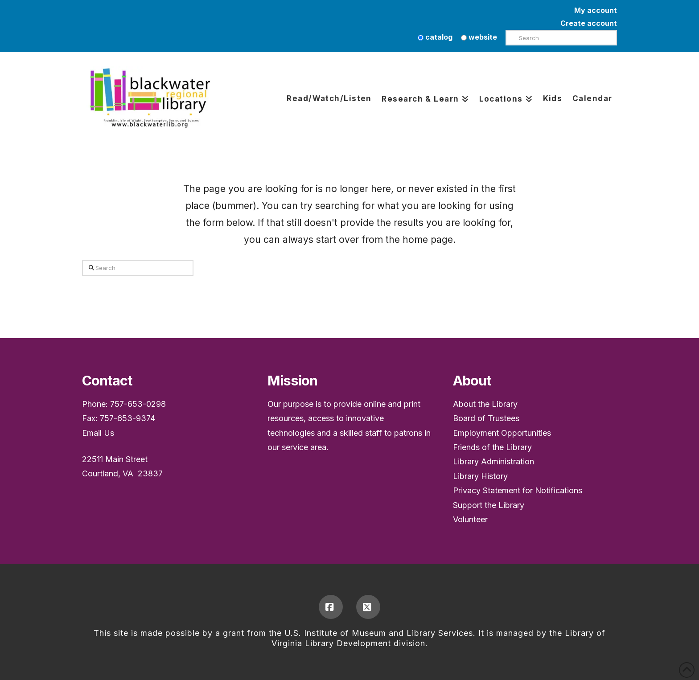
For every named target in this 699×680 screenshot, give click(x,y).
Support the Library (488, 505)
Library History (480, 476)
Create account (588, 23)
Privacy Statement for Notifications (517, 490)
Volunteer (470, 519)
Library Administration (493, 461)
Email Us (98, 433)
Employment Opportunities (502, 433)
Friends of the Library (492, 447)
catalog (435, 37)
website (479, 37)
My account (595, 10)
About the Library (485, 404)
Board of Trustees (486, 418)
